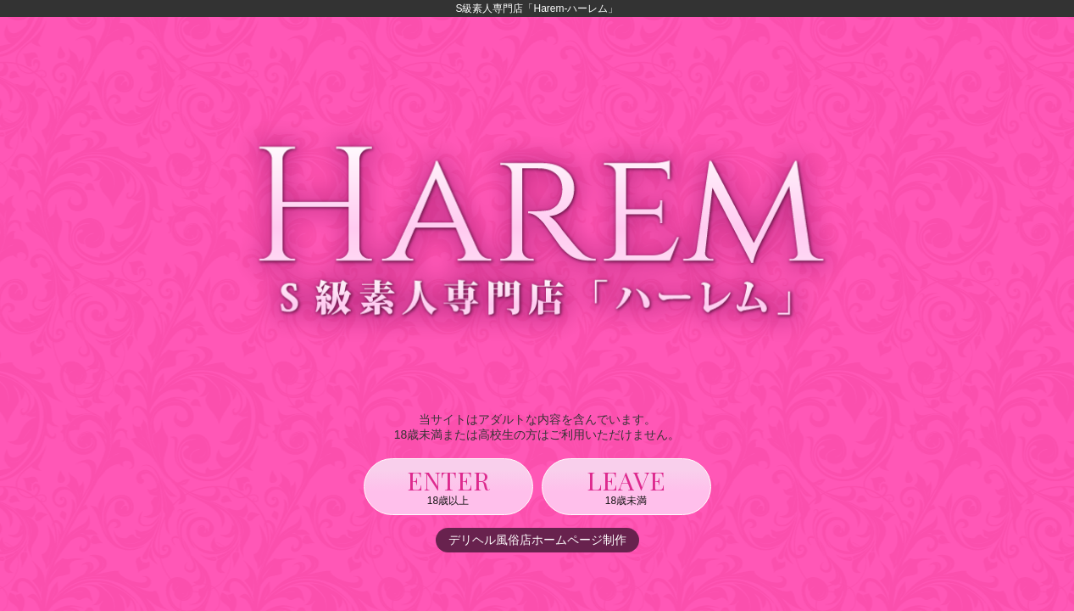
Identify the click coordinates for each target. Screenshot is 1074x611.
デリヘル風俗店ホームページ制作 (537, 540)
